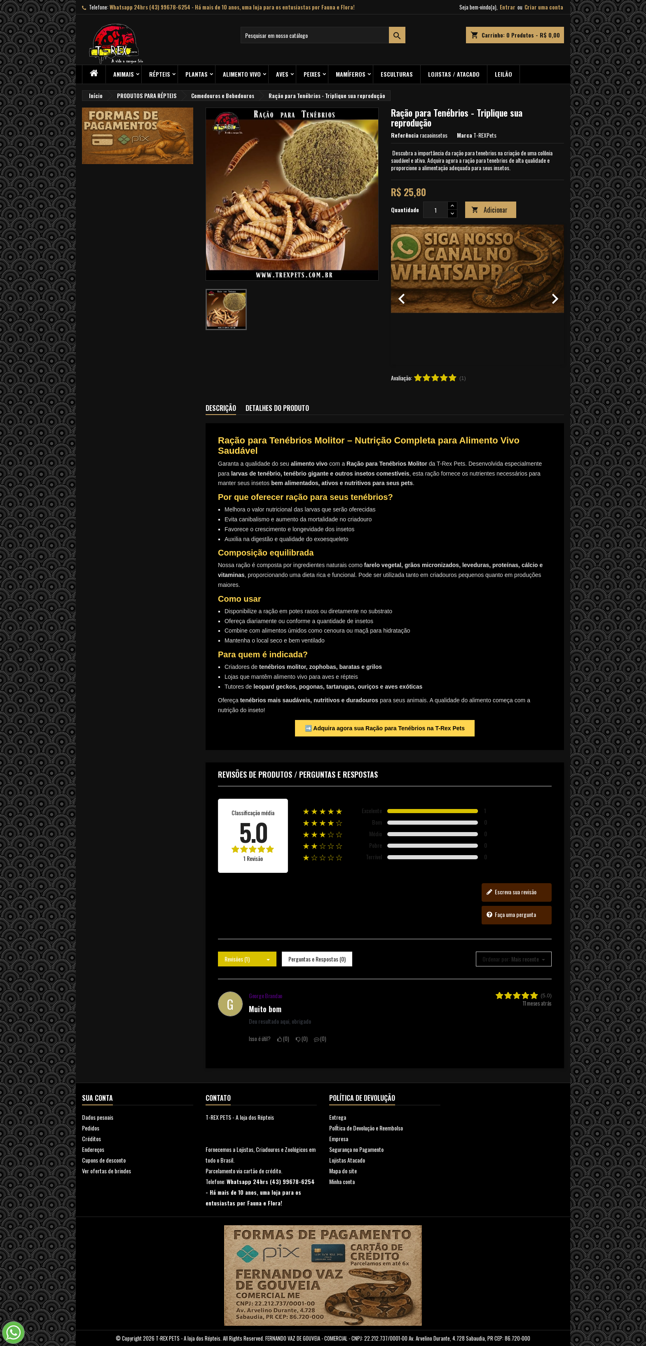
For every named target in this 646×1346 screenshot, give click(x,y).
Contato (218, 1098)
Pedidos (90, 1127)
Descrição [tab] (221, 408)
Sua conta (97, 1098)
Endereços (93, 1149)
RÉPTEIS (159, 74)
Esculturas (397, 74)
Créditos (91, 1138)
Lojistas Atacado (347, 1160)
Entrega (337, 1117)
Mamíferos (350, 74)
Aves (282, 74)
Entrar (507, 7)
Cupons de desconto (104, 1160)
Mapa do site (343, 1170)
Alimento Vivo (242, 74)
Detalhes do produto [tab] (277, 408)
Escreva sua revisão (511, 891)
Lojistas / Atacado (454, 74)
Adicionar (489, 210)
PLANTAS (196, 74)
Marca (464, 135)
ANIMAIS (123, 74)
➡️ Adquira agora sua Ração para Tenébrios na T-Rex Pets (385, 728)
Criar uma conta (543, 7)
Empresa (338, 1138)
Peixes (312, 74)
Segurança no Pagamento (356, 1149)
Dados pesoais (97, 1117)
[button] (404, 295)
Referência (405, 135)
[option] (477, 295)
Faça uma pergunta (511, 914)
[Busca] (323, 35)
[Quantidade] (435, 210)
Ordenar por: (496, 959)
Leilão (503, 74)
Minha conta (342, 1181)
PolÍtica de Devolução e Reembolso (366, 1127)
